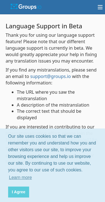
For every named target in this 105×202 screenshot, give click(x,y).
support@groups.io (50, 76)
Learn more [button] (20, 177)
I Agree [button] (18, 192)
